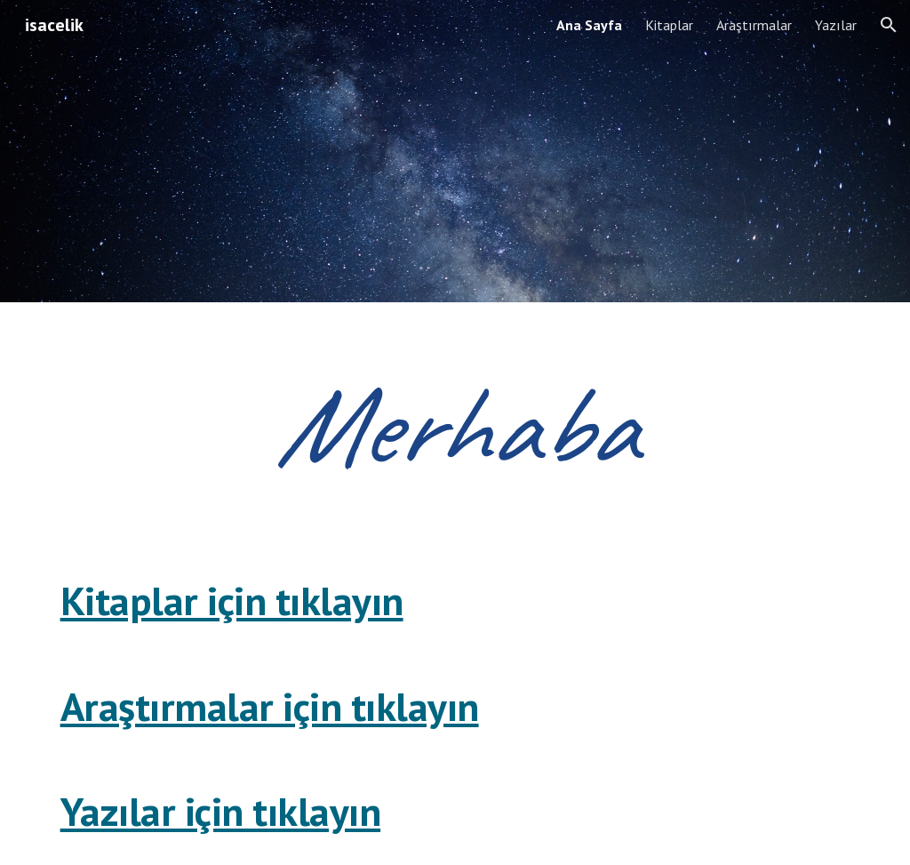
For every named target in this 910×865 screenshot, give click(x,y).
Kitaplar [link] (669, 25)
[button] (888, 25)
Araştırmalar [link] (754, 25)
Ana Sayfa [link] (589, 25)
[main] (455, 425)
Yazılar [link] (836, 25)
